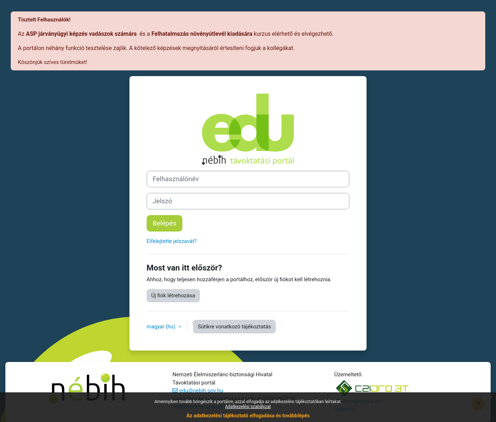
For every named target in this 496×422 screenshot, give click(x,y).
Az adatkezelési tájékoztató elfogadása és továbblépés (248, 415)
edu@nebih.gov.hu (201, 390)
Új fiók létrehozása (173, 295)
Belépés (164, 223)
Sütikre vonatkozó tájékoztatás (234, 326)
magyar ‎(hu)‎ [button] (162, 326)
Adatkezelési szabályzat (248, 406)
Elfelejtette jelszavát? (172, 241)
